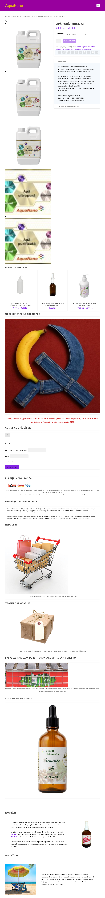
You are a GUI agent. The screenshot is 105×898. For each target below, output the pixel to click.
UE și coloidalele (43, 848)
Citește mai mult (28, 806)
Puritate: (60, 34)
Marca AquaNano (44, 860)
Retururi (89, 835)
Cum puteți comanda (9, 837)
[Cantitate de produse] (58, 41)
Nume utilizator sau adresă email (16, 295)
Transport (9, 850)
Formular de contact (9, 868)
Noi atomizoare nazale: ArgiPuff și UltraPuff (50, 866)
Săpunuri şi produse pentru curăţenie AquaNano (39, 16)
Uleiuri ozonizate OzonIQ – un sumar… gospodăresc (52, 842)
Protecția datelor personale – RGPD (92, 857)
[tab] (77, 61)
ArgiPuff (13, 679)
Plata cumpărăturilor (10, 844)
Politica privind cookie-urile (91, 850)
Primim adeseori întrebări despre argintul (20, 782)
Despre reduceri (10, 855)
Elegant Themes (19, 896)
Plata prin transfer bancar (11, 861)
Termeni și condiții (93, 830)
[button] (48, 23)
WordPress (37, 896)
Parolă (7, 301)
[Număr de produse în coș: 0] (7, 280)
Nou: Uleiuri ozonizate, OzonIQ (18, 543)
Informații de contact (10, 830)
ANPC (88, 840)
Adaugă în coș (69, 41)
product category (19, 16)
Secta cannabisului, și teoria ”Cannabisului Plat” (48, 854)
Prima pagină (9, 16)
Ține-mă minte (11, 307)
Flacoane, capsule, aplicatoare (85, 47)
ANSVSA (89, 845)
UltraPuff (14, 682)
